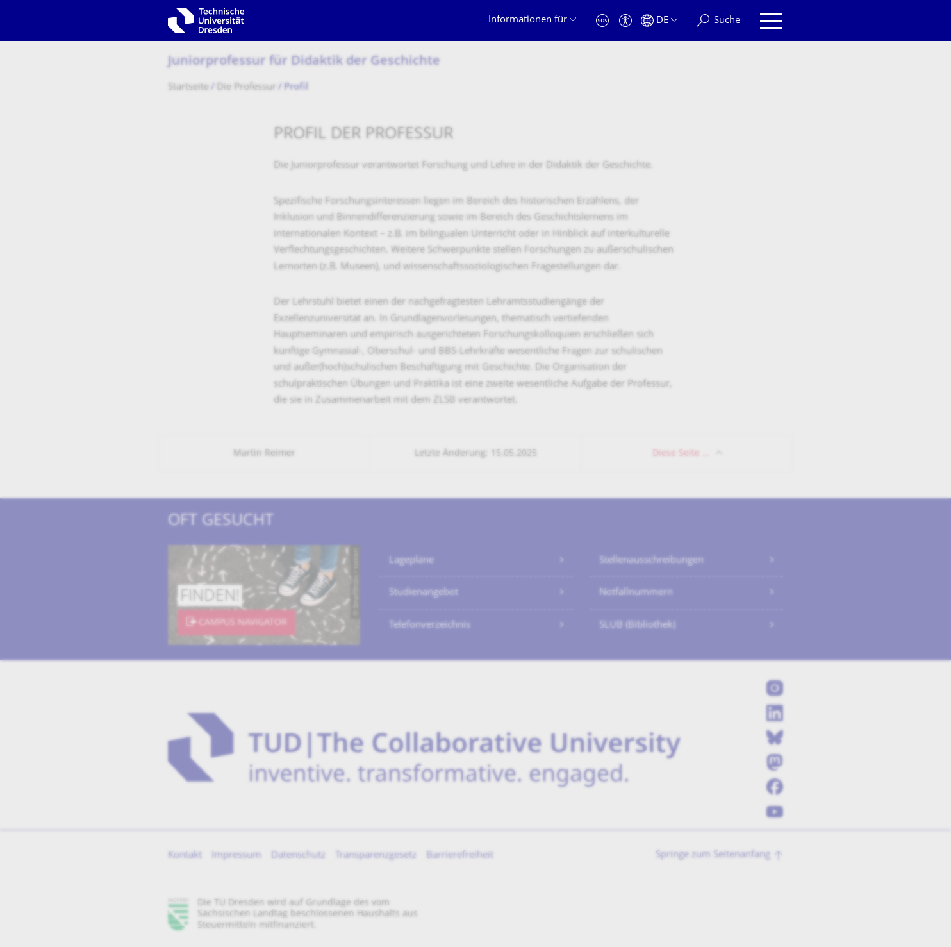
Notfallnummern (636, 593)
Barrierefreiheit (459, 855)
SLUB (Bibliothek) (637, 625)
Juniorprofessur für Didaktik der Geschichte (304, 62)
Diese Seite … (680, 453)
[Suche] (718, 21)
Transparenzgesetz (376, 855)
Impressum (236, 855)
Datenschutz (298, 855)
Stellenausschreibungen (651, 561)
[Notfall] (602, 21)
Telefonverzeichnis (429, 625)
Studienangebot (423, 593)
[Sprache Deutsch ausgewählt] (659, 21)
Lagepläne (411, 561)
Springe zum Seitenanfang (713, 855)
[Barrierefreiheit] (625, 21)
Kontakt (185, 855)
